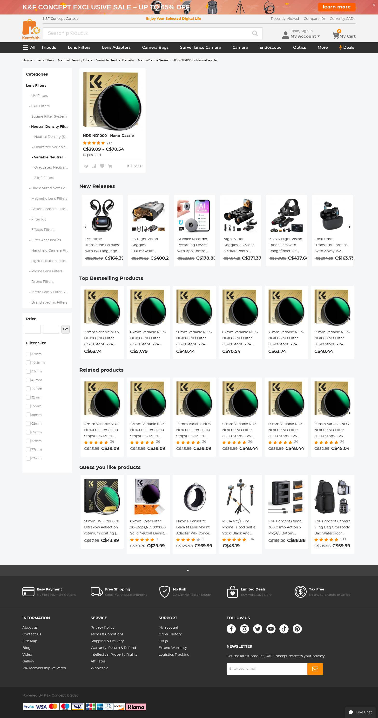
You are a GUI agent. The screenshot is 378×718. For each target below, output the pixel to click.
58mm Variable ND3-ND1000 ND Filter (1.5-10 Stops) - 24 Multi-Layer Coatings (194, 339)
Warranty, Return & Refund (113, 648)
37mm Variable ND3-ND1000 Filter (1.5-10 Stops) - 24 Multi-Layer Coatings (101, 430)
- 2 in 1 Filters (40, 178)
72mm (36, 441)
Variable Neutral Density (115, 60)
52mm (36, 397)
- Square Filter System (46, 116)
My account (168, 627)
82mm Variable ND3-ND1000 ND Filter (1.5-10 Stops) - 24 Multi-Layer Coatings (240, 339)
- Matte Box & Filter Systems (49, 292)
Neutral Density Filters (75, 60)
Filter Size (36, 343)
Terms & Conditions (107, 634)
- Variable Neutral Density (49, 157)
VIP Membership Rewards (44, 668)
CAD (343, 18)
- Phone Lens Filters (44, 271)
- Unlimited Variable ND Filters (49, 147)
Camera (240, 47)
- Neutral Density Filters (48, 126)
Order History (170, 634)
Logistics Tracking (174, 654)
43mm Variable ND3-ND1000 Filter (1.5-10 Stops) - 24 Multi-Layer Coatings (148, 430)
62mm (36, 423)
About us (30, 627)
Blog (26, 648)
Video (27, 654)
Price (31, 319)
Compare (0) (314, 19)
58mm (36, 415)
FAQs (163, 641)
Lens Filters (79, 47)
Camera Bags (155, 47)
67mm (36, 432)
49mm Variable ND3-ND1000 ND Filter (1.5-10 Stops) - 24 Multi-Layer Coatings (332, 430)
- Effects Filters (40, 230)
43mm (36, 371)
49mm (36, 389)
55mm (36, 406)
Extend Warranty (173, 648)
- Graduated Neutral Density (49, 167)
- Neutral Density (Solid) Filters (49, 137)
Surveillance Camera (200, 47)
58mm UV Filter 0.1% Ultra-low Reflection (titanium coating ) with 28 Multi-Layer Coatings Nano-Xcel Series (101, 528)
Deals (346, 47)
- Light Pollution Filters (47, 261)
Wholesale (99, 668)
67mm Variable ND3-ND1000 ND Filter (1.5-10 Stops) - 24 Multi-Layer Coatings (148, 339)
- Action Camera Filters (47, 209)
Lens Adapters (116, 47)
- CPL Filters (38, 106)
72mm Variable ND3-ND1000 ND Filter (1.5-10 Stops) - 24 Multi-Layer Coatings (286, 339)
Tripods (48, 47)
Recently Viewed (285, 19)
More (323, 47)
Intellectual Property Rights (114, 654)
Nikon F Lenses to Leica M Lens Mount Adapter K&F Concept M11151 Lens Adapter (194, 528)
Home (27, 60)
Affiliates (98, 661)
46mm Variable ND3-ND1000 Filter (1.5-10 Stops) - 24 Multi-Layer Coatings (194, 430)
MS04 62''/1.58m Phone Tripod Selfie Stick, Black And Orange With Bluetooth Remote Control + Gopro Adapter (238, 528)
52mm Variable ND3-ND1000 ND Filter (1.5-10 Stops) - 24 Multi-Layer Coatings (239, 430)
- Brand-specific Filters (47, 302)
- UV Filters (37, 96)
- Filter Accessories (43, 240)
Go (65, 329)
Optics (299, 47)
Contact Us (31, 634)
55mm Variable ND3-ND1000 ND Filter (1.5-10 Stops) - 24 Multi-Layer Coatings (332, 339)
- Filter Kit (36, 219)
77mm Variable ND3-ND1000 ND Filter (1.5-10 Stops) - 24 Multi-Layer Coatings (101, 339)
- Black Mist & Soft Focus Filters (49, 188)
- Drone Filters (40, 282)
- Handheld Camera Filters (49, 250)
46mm (36, 380)
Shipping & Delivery (107, 641)
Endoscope (270, 47)
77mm (36, 449)
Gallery (28, 661)
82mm (36, 458)
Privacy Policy (103, 627)
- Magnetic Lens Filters (47, 198)
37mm (36, 354)
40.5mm (38, 362)
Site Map (29, 641)
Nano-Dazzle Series (153, 60)
